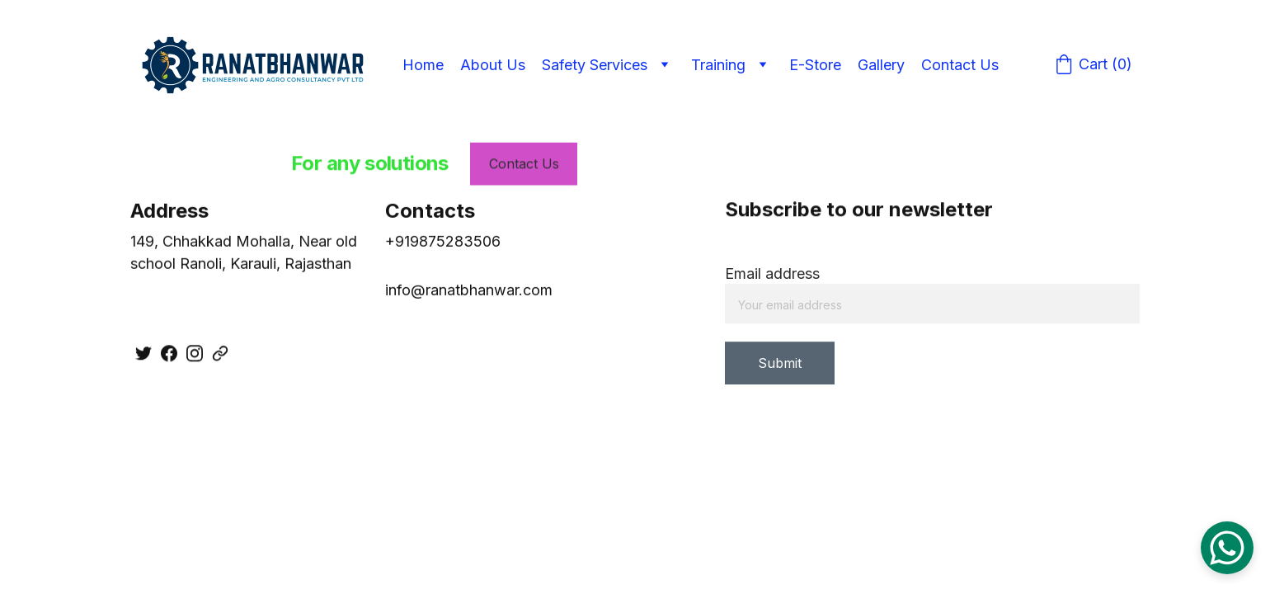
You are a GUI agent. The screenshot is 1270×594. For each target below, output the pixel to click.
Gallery (881, 64)
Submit (780, 366)
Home (423, 64)
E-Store (815, 64)
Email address (772, 276)
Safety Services (594, 64)
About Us (492, 64)
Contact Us (960, 64)
